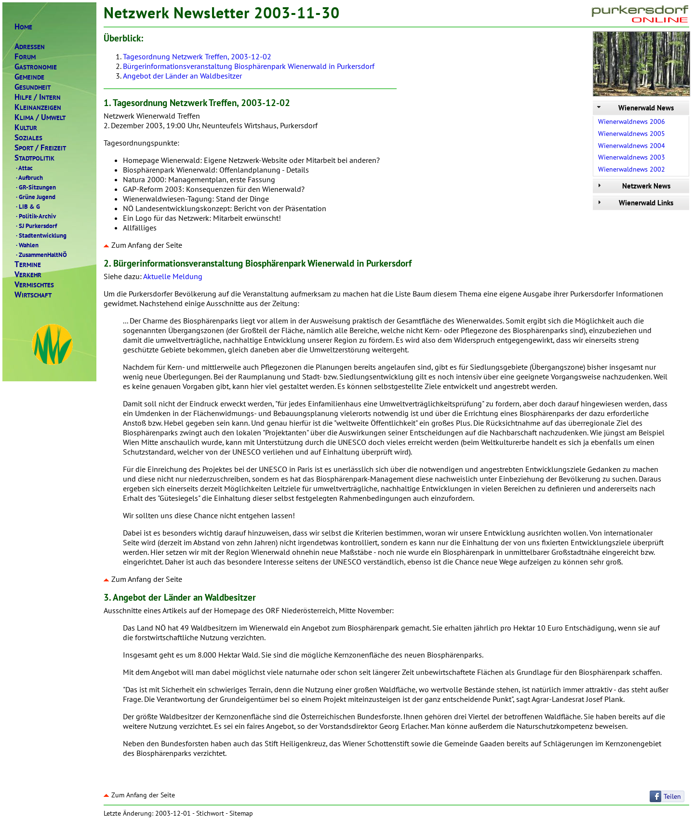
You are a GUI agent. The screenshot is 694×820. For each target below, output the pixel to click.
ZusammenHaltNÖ (40, 254)
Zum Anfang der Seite (143, 245)
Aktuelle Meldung (172, 276)
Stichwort (210, 813)
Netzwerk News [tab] (632, 185)
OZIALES (28, 138)
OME (23, 27)
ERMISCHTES (34, 285)
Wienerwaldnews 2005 (631, 133)
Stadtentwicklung (40, 235)
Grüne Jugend (34, 196)
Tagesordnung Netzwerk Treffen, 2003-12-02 (197, 56)
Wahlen (26, 245)
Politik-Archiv (35, 216)
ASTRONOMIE (35, 67)
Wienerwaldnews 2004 (631, 145)
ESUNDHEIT (32, 87)
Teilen (672, 796)
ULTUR (25, 127)
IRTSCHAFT (33, 295)
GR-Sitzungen (35, 187)
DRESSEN (29, 46)
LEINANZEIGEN (37, 107)
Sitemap (241, 813)
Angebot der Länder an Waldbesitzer (182, 76)
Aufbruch (28, 177)
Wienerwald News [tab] (634, 107)
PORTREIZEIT (40, 148)
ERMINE (27, 264)
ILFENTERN (37, 97)
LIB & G (27, 206)
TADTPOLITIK (34, 158)
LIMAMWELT (40, 117)
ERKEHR (27, 274)
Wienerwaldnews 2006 (631, 121)
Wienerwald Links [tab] (634, 202)
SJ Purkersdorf (35, 225)
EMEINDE (29, 77)
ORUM (25, 57)
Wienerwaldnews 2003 (631, 157)
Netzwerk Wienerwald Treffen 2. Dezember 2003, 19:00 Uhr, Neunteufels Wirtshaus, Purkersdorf (396, 164)
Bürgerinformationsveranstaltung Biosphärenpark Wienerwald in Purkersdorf (248, 66)
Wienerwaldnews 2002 (631, 169)
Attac (23, 167)
